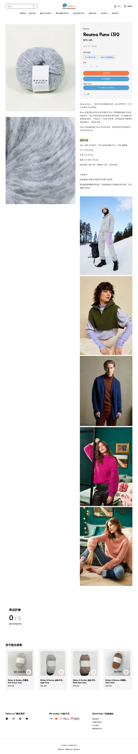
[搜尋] (33, 6)
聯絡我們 (95, 719)
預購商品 (23, 13)
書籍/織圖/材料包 (62, 13)
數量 (84, 62)
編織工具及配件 (45, 13)
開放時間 (115, 13)
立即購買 (106, 73)
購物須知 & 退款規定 (73, 749)
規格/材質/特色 (78, 13)
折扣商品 (104, 13)
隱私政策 (61, 749)
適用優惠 (87, 52)
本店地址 (95, 725)
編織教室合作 (97, 728)
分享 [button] (86, 94)
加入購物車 (106, 79)
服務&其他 (92, 13)
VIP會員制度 (96, 722)
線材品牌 (32, 13)
